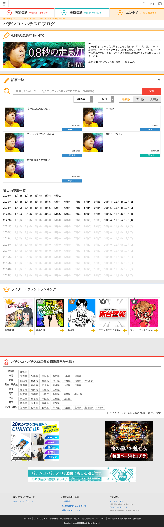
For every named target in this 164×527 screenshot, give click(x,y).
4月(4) (48, 195)
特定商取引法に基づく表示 (93, 518)
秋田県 (56, 376)
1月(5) (18, 207)
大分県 (67, 407)
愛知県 (45, 389)
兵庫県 (56, 394)
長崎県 (45, 407)
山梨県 (67, 385)
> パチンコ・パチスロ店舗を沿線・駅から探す (134, 413)
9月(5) (97, 201)
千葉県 (67, 381)
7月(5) (77, 201)
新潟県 (23, 385)
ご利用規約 (66, 501)
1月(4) (18, 195)
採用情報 (137, 518)
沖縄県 (99, 407)
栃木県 (34, 381)
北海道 (23, 372)
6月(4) (67, 201)
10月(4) (108, 201)
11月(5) (118, 220)
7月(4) (77, 214)
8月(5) (87, 214)
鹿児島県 (88, 407)
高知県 (56, 403)
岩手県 (34, 376)
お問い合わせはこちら (71, 510)
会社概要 (27, 518)
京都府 (34, 394)
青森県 (23, 376)
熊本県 (56, 407)
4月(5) (48, 201)
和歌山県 (78, 394)
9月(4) (97, 207)
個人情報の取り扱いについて (73, 506)
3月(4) (38, 201)
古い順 (140, 99)
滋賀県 (23, 394)
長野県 (78, 385)
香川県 (34, 403)
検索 (151, 91)
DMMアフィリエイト (119, 507)
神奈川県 (88, 381)
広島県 (56, 398)
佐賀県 (34, 407)
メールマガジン (116, 501)
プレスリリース (40, 518)
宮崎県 (78, 407)
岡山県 (45, 398)
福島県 (78, 376)
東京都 (78, 381)
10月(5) (108, 207)
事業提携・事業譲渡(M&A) (119, 518)
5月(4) (58, 201)
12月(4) (128, 214)
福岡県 (23, 407)
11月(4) (118, 201)
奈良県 (67, 394)
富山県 (34, 385)
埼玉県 (56, 381)
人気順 (154, 99)
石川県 (45, 385)
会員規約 (54, 518)
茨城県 (23, 381)
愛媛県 (45, 403)
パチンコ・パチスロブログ (33, 18)
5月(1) (58, 195)
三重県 (56, 389)
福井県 (56, 385)
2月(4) (28, 195)
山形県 (67, 376)
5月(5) (58, 214)
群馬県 (45, 381)
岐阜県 (23, 389)
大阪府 (45, 394)
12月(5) (128, 201)
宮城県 (45, 376)
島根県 (34, 398)
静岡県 (34, 389)
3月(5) (38, 195)
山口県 (67, 398)
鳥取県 (23, 398)
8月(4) (87, 201)
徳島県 (23, 403)
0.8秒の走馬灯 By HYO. (56, 18)
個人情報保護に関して (70, 518)
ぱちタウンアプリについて (24, 501)
